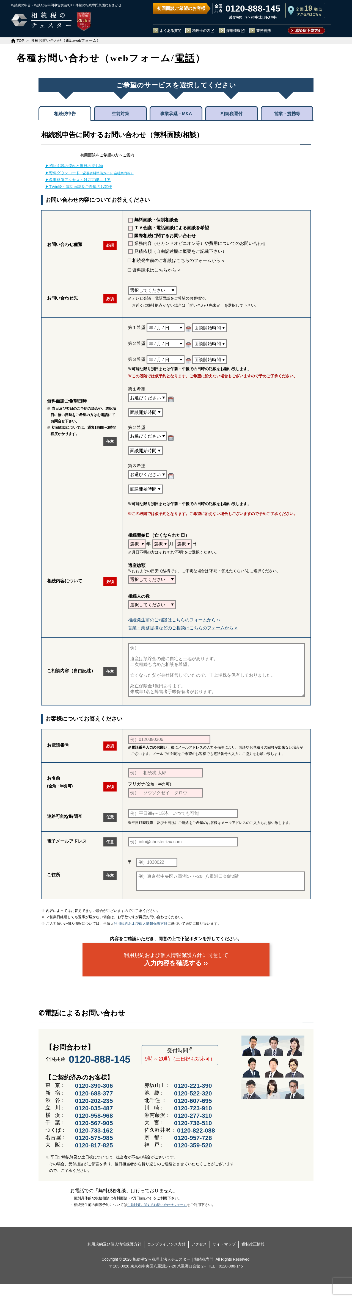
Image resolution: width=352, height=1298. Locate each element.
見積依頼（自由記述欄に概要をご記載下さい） (177, 251)
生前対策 (120, 113)
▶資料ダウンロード (89, 173)
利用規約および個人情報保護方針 (140, 938)
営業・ (287, 113)
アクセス (199, 1258)
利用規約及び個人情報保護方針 (114, 1258)
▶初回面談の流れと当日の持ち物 (74, 166)
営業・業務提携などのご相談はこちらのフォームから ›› (183, 628)
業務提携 (263, 31)
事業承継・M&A (176, 113)
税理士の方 (201, 31)
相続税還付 (232, 113)
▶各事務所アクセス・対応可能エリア (78, 180)
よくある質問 (170, 31)
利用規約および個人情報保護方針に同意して (176, 974)
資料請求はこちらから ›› (154, 270)
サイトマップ (224, 1258)
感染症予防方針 (308, 30)
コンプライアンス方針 (166, 1258)
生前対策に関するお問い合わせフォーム (157, 1219)
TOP (20, 40)
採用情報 (233, 31)
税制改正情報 (253, 1258)
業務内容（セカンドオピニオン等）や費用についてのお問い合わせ (197, 243)
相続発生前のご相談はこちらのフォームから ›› (176, 260)
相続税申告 (65, 113)
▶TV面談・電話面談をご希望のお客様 (78, 186)
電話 (185, 58)
